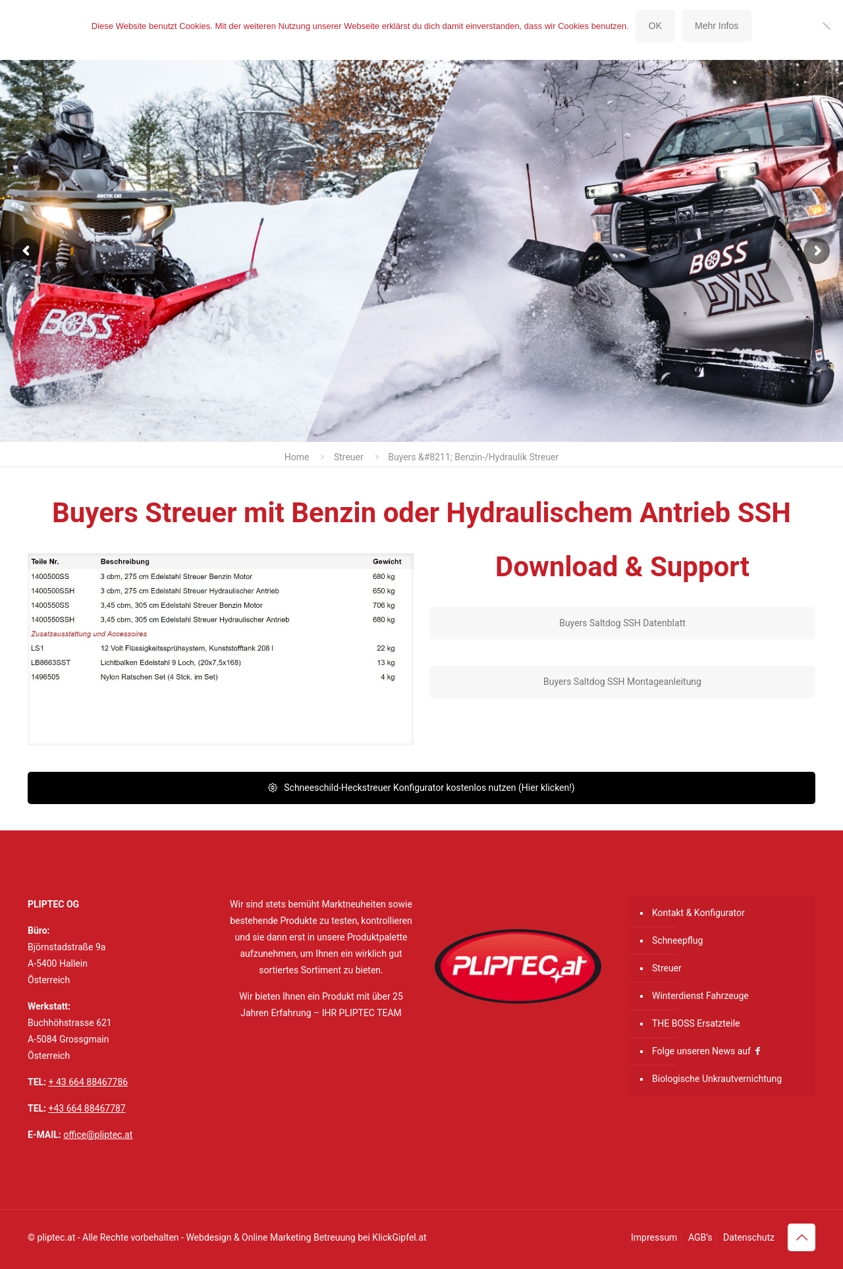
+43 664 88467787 (87, 1108)
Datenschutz (749, 1237)
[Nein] (826, 25)
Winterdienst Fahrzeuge (700, 995)
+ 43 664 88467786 (88, 1082)
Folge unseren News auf (707, 1051)
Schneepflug (677, 940)
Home (297, 457)
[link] (221, 649)
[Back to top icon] (801, 1237)
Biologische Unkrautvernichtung (717, 1078)
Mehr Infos (716, 25)
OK (655, 25)
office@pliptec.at (97, 1134)
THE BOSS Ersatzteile (696, 1023)
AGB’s (700, 1237)
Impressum (654, 1237)
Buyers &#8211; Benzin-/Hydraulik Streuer (473, 457)
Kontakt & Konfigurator (698, 912)
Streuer (349, 457)
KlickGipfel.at (399, 1237)
